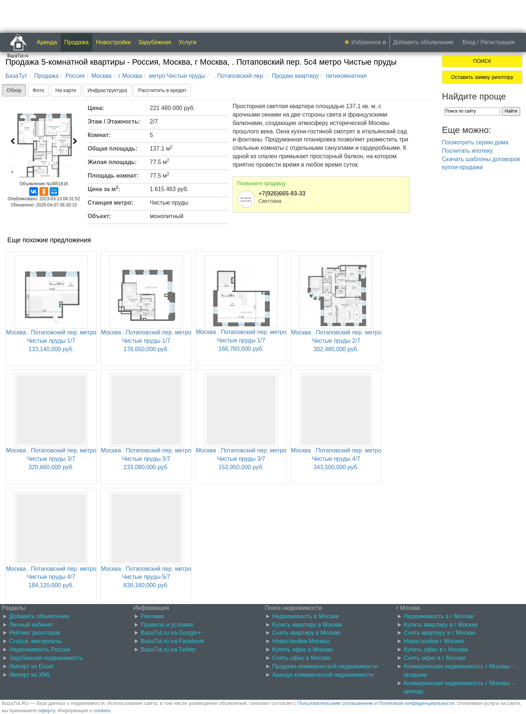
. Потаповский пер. (238, 76)
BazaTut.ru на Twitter (168, 649)
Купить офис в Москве (302, 649)
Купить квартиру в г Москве (441, 625)
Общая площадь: (112, 148)
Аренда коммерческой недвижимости (323, 675)
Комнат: (99, 135)
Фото (38, 90)
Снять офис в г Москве (435, 658)
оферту (46, 710)
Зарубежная (154, 42)
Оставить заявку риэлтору (482, 77)
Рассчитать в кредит (162, 90)
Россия (74, 76)
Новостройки (113, 42)
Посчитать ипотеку (467, 151)
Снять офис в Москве (301, 658)
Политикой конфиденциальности (416, 703)
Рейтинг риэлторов (35, 633)
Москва (102, 76)
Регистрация (497, 42)
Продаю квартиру (295, 76)
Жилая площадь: (112, 162)
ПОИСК (482, 61)
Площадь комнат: (113, 175)
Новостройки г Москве (434, 641)
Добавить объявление (423, 42)
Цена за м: (104, 188)
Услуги (188, 42)
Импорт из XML (30, 675)
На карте (66, 90)
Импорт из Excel (31, 666)
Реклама (152, 616)
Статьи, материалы (35, 641)
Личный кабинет (31, 625)
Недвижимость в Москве (305, 616)
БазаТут (16, 76)
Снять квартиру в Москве (306, 633)
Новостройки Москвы (301, 641)
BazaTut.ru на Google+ (171, 633)
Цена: (96, 108)
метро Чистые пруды (177, 76)
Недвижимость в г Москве (439, 616)
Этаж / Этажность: (114, 121)
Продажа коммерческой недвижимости (325, 666)
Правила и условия (167, 625)
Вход (469, 42)
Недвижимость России (39, 649)
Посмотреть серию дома (475, 142)
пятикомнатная (346, 76)
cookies (102, 710)
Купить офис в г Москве (436, 649)
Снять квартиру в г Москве (440, 633)
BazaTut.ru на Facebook (173, 641)
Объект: (99, 216)
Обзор (14, 90)
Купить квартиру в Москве (307, 625)
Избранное (366, 42)
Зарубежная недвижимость (46, 658)
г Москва (130, 76)
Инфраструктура (107, 90)
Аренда (47, 42)
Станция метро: (110, 203)
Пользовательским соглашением (335, 703)
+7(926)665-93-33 (282, 193)
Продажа (76, 42)
